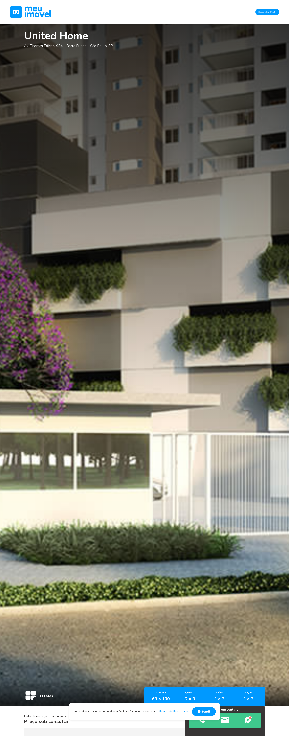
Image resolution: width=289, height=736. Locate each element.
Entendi (204, 711)
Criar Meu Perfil (267, 12)
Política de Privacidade (173, 711)
